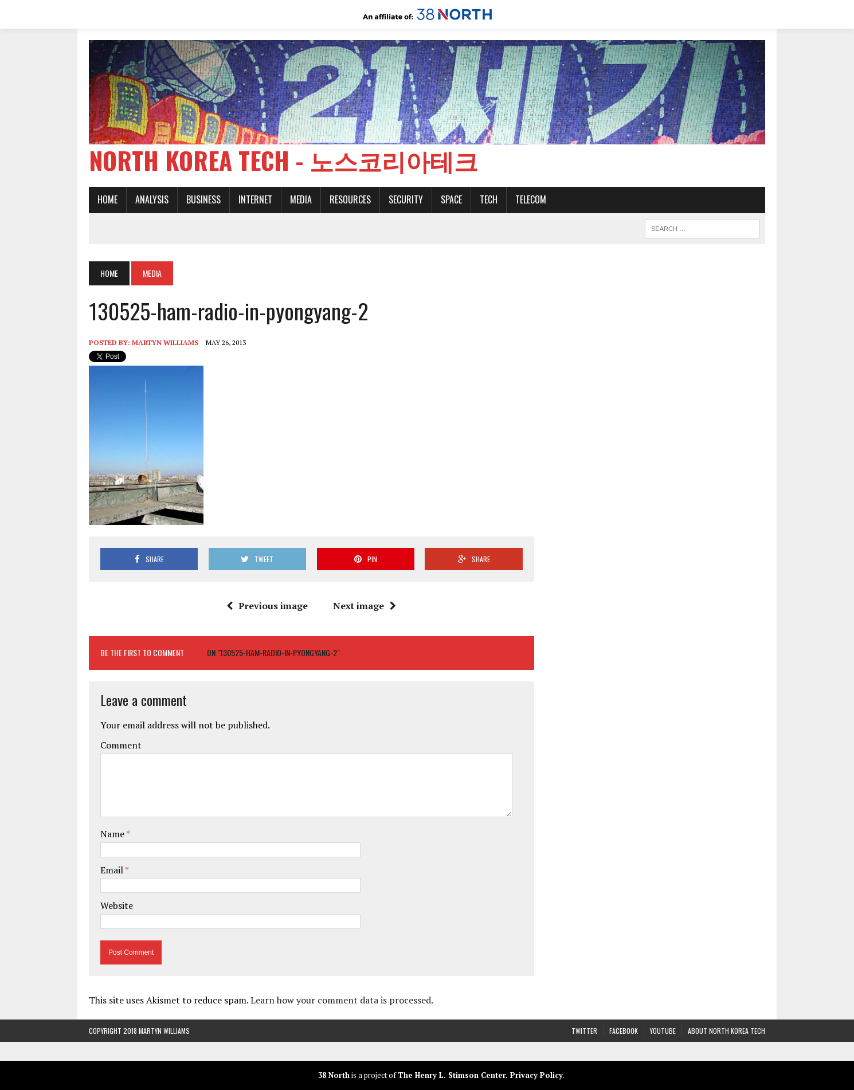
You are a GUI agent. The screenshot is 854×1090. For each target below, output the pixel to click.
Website (116, 905)
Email (112, 870)
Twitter (584, 1031)
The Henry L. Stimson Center (452, 1075)
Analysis (152, 199)
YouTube (663, 1031)
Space (451, 199)
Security (406, 199)
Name (113, 834)
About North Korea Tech (726, 1031)
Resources (350, 199)
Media (301, 199)
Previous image (267, 605)
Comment (121, 745)
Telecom (530, 199)
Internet (255, 199)
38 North (334, 1075)
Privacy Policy (536, 1075)
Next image (364, 605)
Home (107, 199)
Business (203, 199)
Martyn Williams (165, 342)
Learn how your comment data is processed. (341, 1000)
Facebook (623, 1031)
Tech (488, 199)
